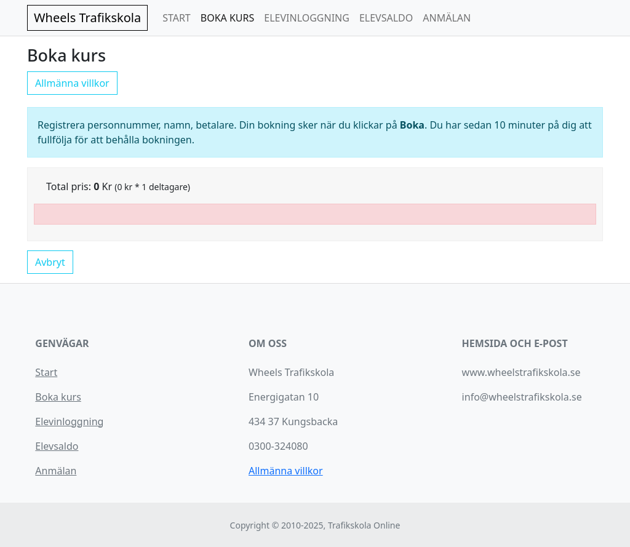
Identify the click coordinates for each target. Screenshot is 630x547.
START (176, 18)
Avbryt (50, 262)
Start (46, 372)
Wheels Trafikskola (87, 17)
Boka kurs (58, 397)
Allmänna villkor (72, 83)
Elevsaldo (56, 446)
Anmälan (55, 470)
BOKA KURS (228, 18)
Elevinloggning (69, 421)
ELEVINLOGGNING (306, 18)
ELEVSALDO (386, 18)
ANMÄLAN (447, 18)
